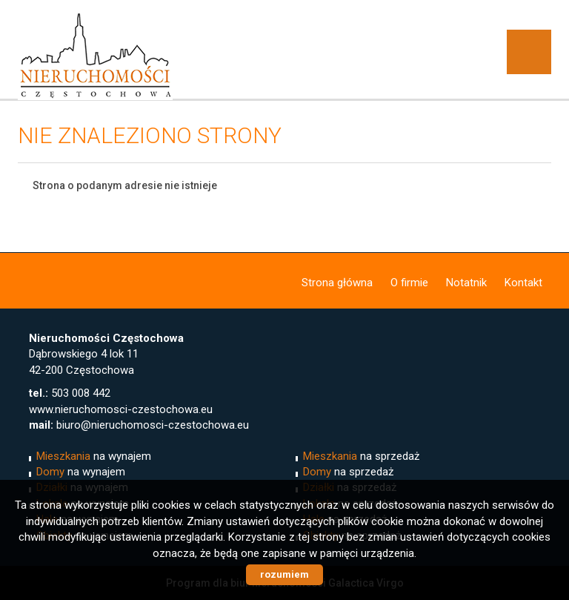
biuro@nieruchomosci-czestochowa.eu (152, 425)
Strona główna (337, 282)
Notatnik (466, 282)
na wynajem (93, 456)
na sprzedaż (361, 456)
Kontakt (523, 282)
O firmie (409, 282)
